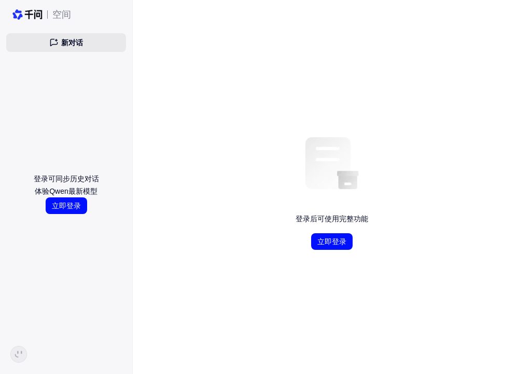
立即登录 (66, 206)
